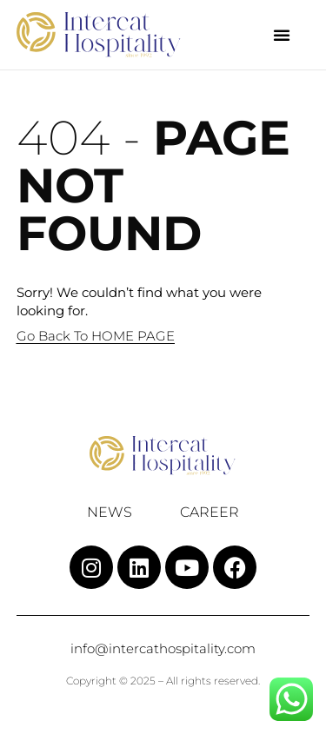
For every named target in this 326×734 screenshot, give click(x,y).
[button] (282, 35)
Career (209, 512)
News (109, 512)
